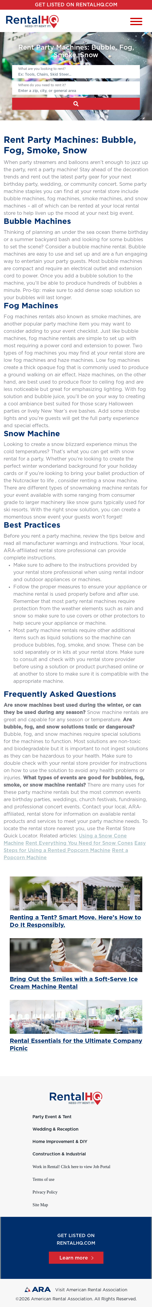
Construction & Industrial (59, 1154)
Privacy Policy (44, 1192)
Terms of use (43, 1179)
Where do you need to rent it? (42, 85)
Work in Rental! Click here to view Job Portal (71, 1167)
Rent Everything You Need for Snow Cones (79, 843)
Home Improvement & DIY (59, 1142)
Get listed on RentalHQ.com (76, 4)
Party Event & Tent (52, 1117)
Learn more (76, 1258)
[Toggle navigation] (136, 22)
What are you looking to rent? (42, 68)
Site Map (40, 1205)
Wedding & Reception (55, 1129)
